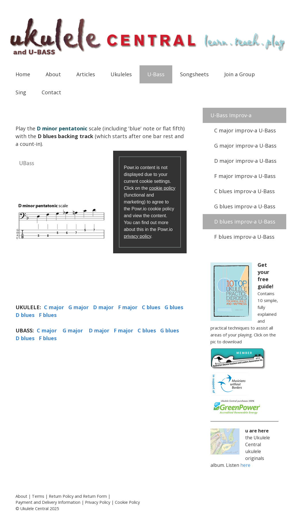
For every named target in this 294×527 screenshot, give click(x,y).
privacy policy (137, 236)
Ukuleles (121, 74)
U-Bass (156, 74)
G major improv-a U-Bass (245, 145)
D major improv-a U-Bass (245, 160)
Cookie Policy (127, 502)
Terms (38, 496)
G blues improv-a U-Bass (244, 206)
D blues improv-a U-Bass (244, 221)
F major (128, 307)
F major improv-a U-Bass (245, 176)
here (245, 465)
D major (103, 307)
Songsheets (194, 74)
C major (54, 307)
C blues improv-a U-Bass (244, 191)
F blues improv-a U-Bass (244, 236)
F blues (48, 315)
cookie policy (162, 188)
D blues (25, 315)
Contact (51, 92)
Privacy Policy (97, 502)
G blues (174, 307)
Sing (21, 92)
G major (78, 307)
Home (23, 74)
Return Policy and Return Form (78, 496)
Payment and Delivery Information (48, 502)
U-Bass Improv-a (231, 115)
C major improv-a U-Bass (245, 130)
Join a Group (239, 74)
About (53, 74)
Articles (85, 74)
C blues (151, 307)
